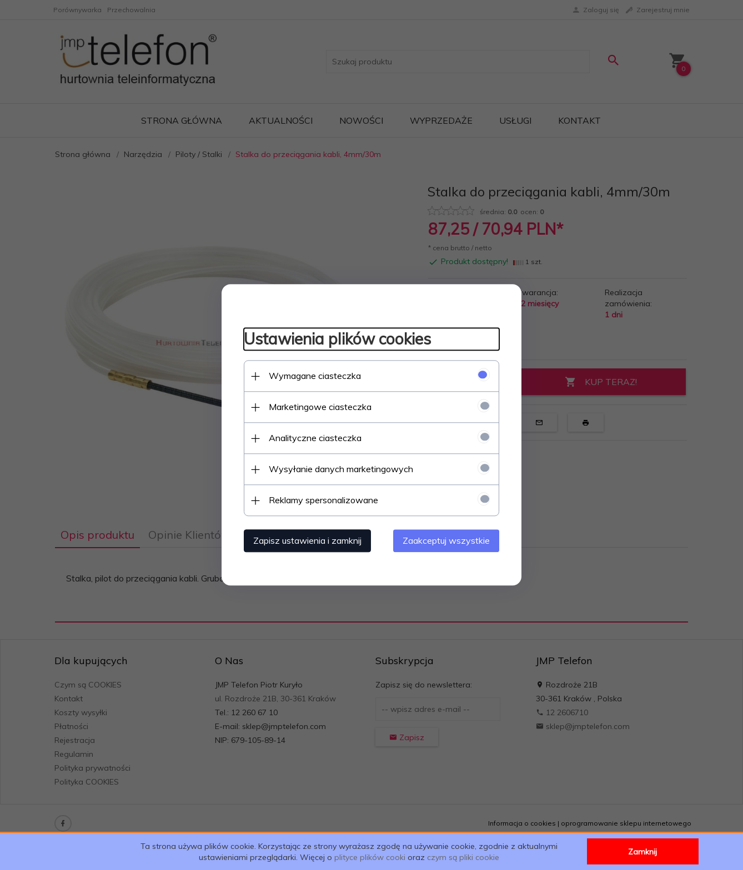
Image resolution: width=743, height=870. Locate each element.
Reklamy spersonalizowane (323, 500)
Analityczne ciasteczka (315, 438)
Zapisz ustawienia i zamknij (307, 541)
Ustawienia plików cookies (337, 338)
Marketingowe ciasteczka (320, 407)
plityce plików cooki (369, 857)
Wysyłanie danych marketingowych (341, 469)
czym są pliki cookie (463, 857)
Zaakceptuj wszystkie (446, 541)
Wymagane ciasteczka (315, 376)
